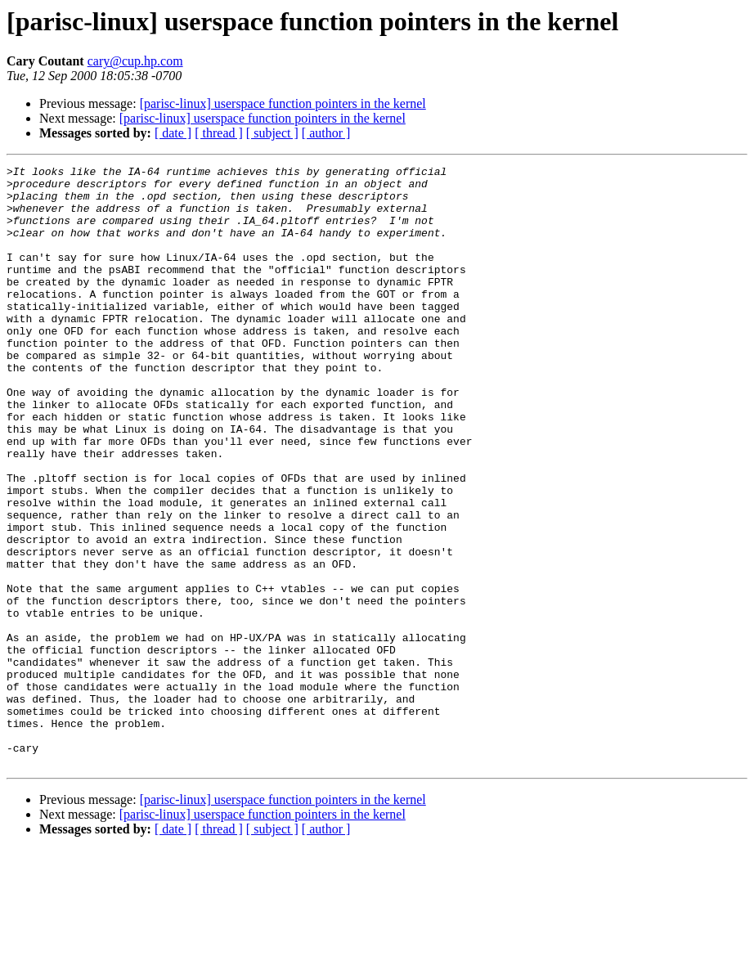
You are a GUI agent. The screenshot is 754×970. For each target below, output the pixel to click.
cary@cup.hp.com (135, 61)
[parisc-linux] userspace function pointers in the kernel (283, 103)
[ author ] (326, 133)
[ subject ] (272, 133)
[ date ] (173, 133)
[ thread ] (219, 133)
